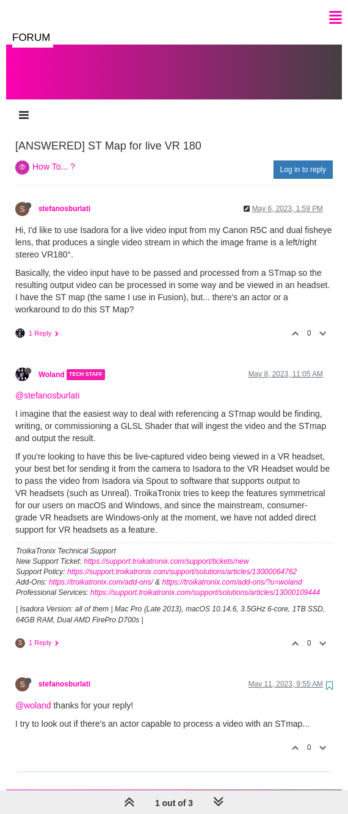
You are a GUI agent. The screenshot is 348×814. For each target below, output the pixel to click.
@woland (33, 693)
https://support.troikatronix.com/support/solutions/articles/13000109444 (205, 580)
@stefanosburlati (47, 383)
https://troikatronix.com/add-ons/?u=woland (232, 570)
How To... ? (53, 154)
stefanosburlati (64, 196)
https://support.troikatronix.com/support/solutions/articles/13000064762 (182, 559)
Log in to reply (303, 157)
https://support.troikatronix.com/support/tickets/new (166, 549)
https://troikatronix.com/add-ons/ (101, 570)
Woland (51, 362)
